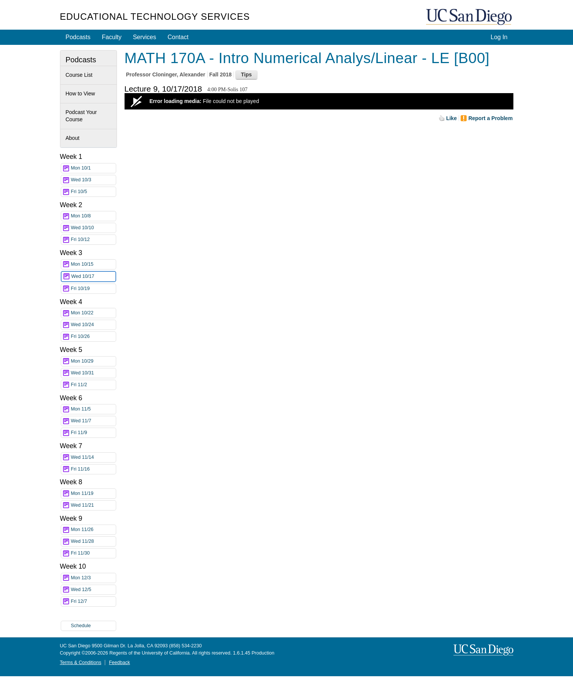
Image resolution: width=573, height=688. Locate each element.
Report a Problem (490, 118)
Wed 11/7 (93, 421)
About (73, 138)
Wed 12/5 (93, 589)
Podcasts (78, 37)
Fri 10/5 (93, 192)
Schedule (81, 625)
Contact (177, 37)
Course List (79, 75)
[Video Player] (319, 101)
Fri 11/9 (93, 433)
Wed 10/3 (93, 180)
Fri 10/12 (93, 239)
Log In (499, 37)
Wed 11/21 (93, 505)
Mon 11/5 (93, 409)
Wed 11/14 (93, 457)
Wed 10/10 (93, 228)
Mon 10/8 (93, 216)
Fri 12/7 (93, 601)
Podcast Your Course (81, 116)
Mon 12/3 (93, 578)
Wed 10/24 (93, 325)
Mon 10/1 (93, 168)
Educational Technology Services (155, 16)
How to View (80, 93)
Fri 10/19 (93, 288)
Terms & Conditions (80, 662)
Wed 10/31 (93, 373)
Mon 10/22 (93, 313)
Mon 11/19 (93, 493)
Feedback (119, 662)
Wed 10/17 (93, 276)
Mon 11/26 (93, 529)
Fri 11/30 (93, 553)
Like (451, 118)
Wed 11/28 (93, 541)
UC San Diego (469, 17)
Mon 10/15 (93, 264)
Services (144, 37)
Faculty (112, 37)
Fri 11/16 (93, 469)
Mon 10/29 (93, 361)
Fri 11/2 (93, 385)
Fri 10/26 (93, 336)
